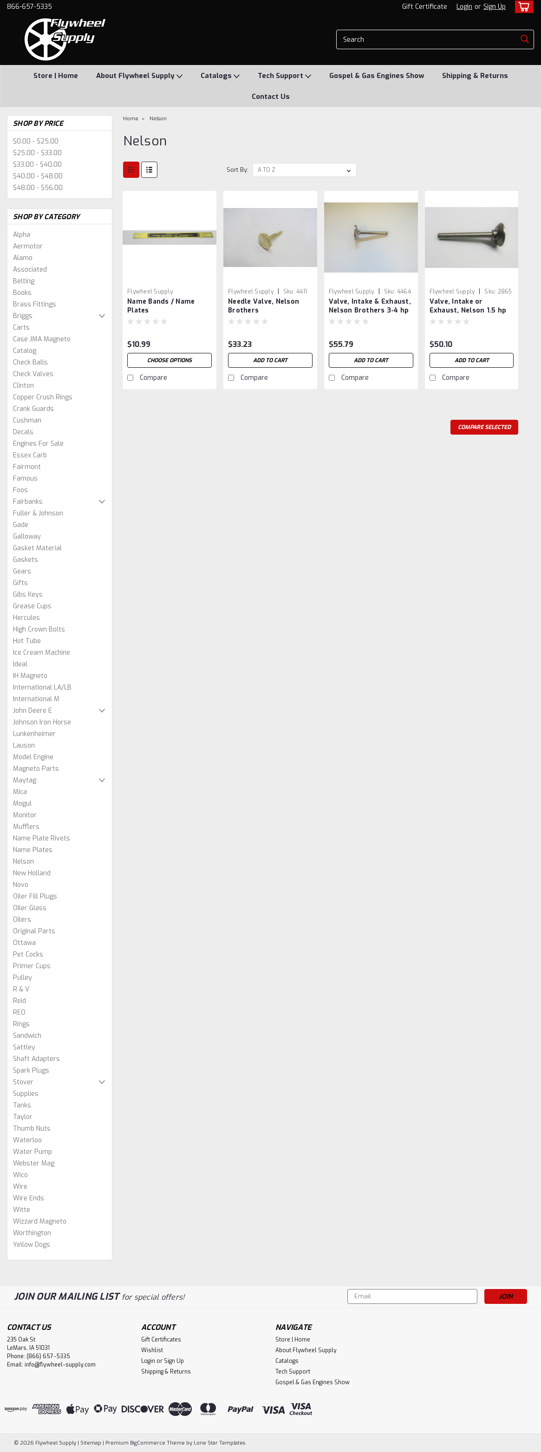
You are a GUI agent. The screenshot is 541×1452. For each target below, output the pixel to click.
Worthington (32, 1233)
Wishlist (152, 1350)
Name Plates (32, 850)
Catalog (24, 350)
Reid (19, 1000)
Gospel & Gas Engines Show (376, 75)
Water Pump (32, 1151)
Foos (20, 490)
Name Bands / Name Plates (161, 306)
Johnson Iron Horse (42, 722)
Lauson (24, 745)
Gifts (20, 583)
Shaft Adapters (36, 1059)
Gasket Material (37, 548)
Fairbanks (28, 501)
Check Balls (30, 362)
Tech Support (284, 76)
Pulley (22, 977)
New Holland (32, 873)
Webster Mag (33, 1163)
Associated (30, 269)
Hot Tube (27, 641)
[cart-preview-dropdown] (522, 6)
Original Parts (34, 931)
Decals (23, 432)
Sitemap (90, 1442)
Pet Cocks (28, 954)
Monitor (25, 815)
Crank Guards (33, 408)
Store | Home (55, 75)
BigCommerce (147, 1442)
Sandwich (27, 1035)
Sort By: (237, 170)
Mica (20, 792)
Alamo (23, 258)
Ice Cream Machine (41, 652)
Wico (20, 1175)
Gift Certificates (161, 1339)
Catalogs (220, 76)
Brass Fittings (34, 304)
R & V (21, 989)
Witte (21, 1209)
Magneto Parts (36, 768)
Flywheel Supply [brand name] (150, 291)
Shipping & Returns (475, 75)
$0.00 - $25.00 (36, 141)
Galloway (27, 536)
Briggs (23, 316)
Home (130, 118)
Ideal (20, 664)
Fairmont (27, 466)
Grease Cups (32, 606)
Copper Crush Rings (42, 397)
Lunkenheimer (34, 733)
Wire (20, 1186)
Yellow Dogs (31, 1244)
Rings (21, 1024)
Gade (20, 525)
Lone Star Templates (219, 1442)
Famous (25, 478)
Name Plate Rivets (41, 838)
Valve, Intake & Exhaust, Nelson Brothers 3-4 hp (370, 306)
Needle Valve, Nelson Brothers (263, 306)
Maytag (24, 780)
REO (19, 1012)
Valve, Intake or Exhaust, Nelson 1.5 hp (468, 306)
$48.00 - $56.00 (38, 187)
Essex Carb (30, 455)
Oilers (22, 919)
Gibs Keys (28, 594)
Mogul (22, 803)
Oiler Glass (29, 908)
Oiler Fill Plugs (35, 896)
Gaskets (25, 559)
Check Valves (33, 374)
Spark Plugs (31, 1070)
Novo (20, 884)
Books (22, 292)
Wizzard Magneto (39, 1221)
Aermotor (28, 246)
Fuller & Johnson (38, 513)
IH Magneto (30, 675)
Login (464, 6)
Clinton (23, 385)
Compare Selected (484, 427)
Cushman (27, 420)
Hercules (26, 617)
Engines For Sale (38, 443)
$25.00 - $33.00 (37, 153)
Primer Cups (32, 966)
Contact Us (271, 96)
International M (36, 699)
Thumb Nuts (32, 1128)
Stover (23, 1082)
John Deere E (32, 710)
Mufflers (26, 826)
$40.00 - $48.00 (38, 176)
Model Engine (33, 757)
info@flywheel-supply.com (60, 1364)
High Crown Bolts (39, 629)
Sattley (24, 1047)
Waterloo (27, 1140)
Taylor (23, 1117)
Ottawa (24, 942)
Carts (21, 327)
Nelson (23, 861)
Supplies (26, 1093)
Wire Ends (28, 1198)
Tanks (22, 1105)
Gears (22, 571)
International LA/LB (42, 687)
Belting (23, 281)
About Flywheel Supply (139, 76)
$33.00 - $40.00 (37, 164)
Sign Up (494, 6)
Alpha (21, 234)
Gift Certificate (424, 6)
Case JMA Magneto (42, 339)
